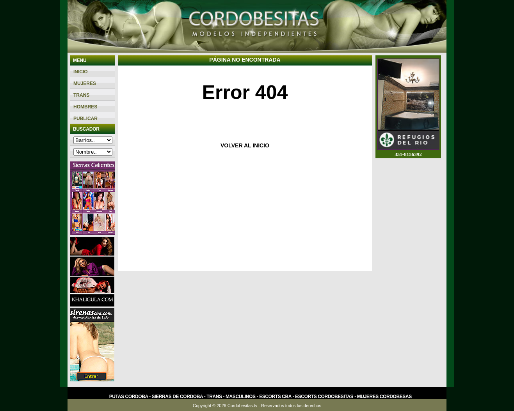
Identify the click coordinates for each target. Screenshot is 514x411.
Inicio (80, 71)
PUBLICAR (85, 118)
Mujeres (84, 83)
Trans (81, 95)
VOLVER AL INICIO (245, 145)
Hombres (85, 107)
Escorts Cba (275, 396)
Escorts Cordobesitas (324, 396)
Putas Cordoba (128, 396)
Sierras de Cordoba (177, 396)
